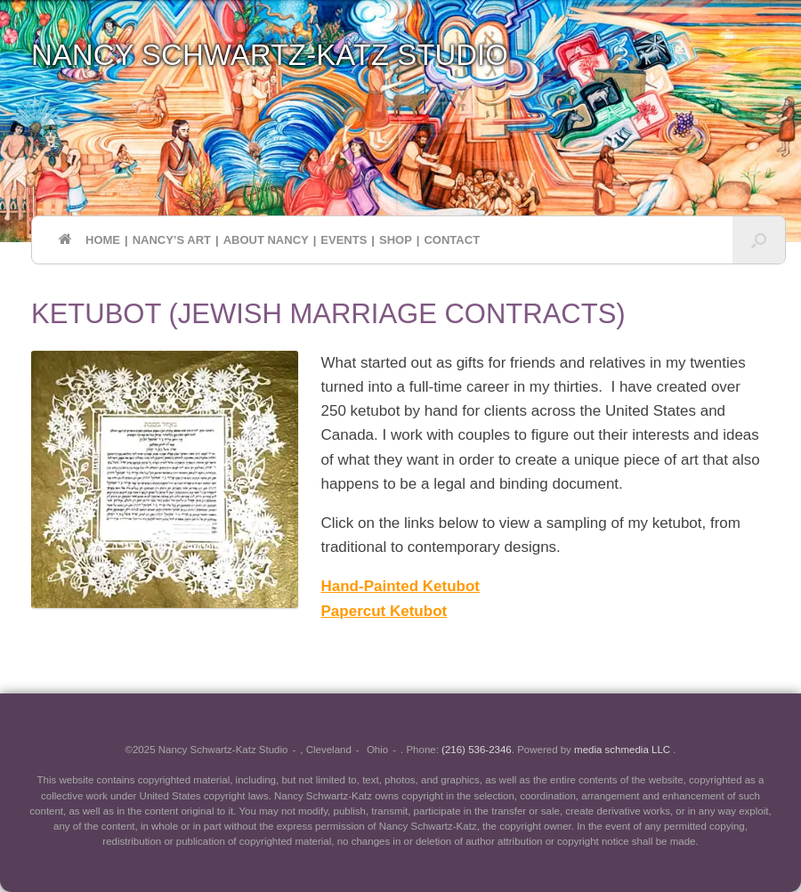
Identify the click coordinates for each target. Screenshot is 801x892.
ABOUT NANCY (266, 240)
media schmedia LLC (623, 749)
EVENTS (343, 240)
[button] (758, 240)
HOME (89, 240)
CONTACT (452, 240)
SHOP (395, 240)
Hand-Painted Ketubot (401, 586)
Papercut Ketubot (384, 611)
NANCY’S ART (172, 240)
